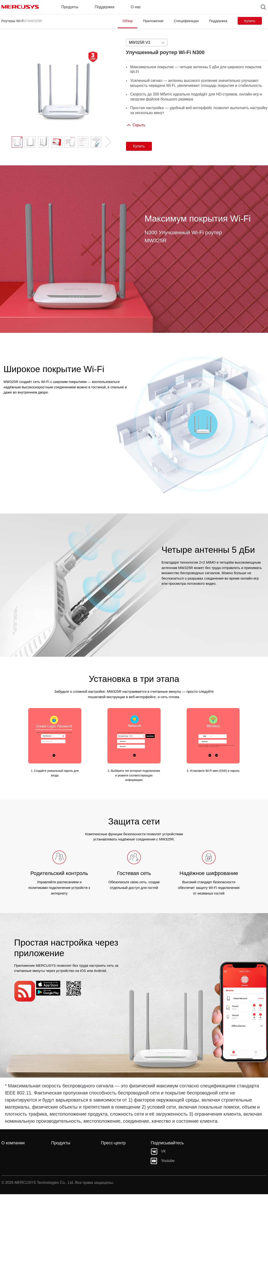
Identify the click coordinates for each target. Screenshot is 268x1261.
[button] (107, 141)
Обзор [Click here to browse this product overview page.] (127, 21)
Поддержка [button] (104, 7)
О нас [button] (136, 7)
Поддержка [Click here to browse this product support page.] (218, 21)
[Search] (263, 7)
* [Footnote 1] (6, 1085)
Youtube (163, 1161)
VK (158, 1151)
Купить (249, 21)
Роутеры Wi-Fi (12, 21)
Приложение (153, 21)
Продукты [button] (69, 7)
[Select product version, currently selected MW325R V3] (146, 42)
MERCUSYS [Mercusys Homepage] (20, 7)
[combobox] (146, 43)
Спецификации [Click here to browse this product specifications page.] (186, 21)
